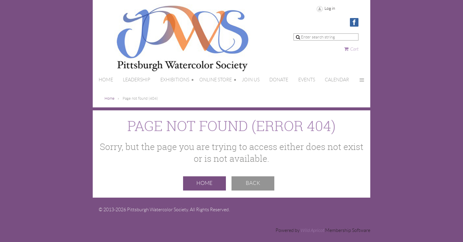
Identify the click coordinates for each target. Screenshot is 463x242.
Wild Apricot (312, 230)
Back (253, 183)
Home (110, 98)
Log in (330, 8)
